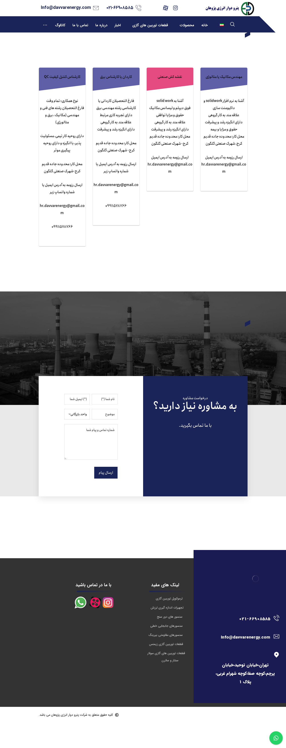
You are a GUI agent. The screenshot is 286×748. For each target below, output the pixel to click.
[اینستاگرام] (175, 7)
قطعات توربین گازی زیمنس (166, 669)
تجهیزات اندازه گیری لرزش (167, 632)
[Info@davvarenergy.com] (243, 661)
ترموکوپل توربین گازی (169, 623)
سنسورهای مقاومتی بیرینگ (166, 660)
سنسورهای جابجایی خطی (166, 651)
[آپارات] (165, 7)
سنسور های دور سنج (169, 641)
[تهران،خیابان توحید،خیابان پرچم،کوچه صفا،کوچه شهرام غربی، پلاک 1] (243, 680)
